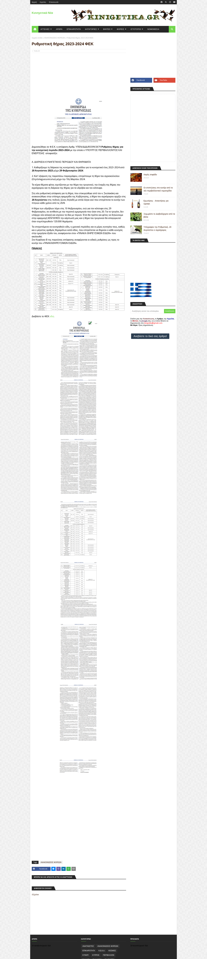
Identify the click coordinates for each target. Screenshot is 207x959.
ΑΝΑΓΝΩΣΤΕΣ (88, 946)
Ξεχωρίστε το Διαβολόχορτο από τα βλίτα (159, 215)
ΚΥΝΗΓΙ (86, 955)
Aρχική (34, 2)
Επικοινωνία (53, 2)
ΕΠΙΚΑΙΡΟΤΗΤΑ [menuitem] (74, 29)
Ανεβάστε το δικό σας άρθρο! (150, 336)
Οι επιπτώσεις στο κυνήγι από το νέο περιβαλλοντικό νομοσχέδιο (158, 189)
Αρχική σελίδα (37, 38)
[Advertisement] (79, 76)
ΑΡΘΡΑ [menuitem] (59, 29)
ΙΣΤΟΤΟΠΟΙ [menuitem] (136, 29)
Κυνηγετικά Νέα (42, 13)
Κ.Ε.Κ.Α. (102, 951)
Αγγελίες (43, 2)
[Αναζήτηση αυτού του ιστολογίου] (147, 311)
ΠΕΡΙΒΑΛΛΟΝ (108, 955)
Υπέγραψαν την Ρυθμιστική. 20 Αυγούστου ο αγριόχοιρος (157, 228)
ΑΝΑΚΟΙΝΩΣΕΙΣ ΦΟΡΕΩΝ (54, 38)
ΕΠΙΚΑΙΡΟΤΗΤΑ (89, 951)
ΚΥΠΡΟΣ (95, 955)
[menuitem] (35, 29)
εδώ (52, 316)
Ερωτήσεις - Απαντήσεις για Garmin (156, 202)
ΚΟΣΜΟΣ (112, 951)
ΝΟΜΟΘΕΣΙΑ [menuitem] (153, 29)
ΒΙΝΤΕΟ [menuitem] (106, 29)
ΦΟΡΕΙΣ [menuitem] (120, 29)
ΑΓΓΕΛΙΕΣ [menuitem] (45, 29)
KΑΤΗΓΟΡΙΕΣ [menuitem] (91, 29)
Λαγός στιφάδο (150, 174)
